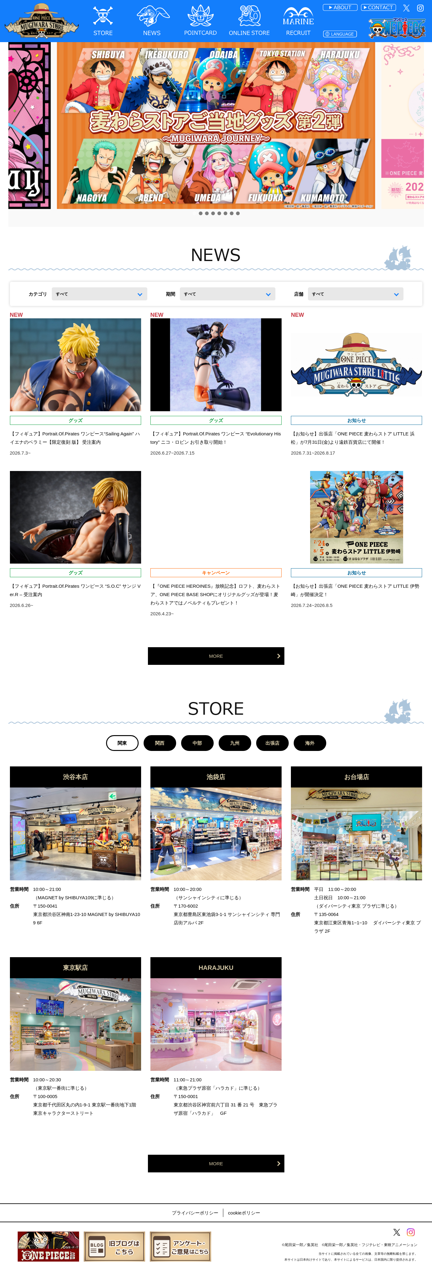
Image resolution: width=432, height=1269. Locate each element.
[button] (194, 213)
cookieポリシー (244, 1212)
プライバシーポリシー (195, 1212)
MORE (216, 656)
